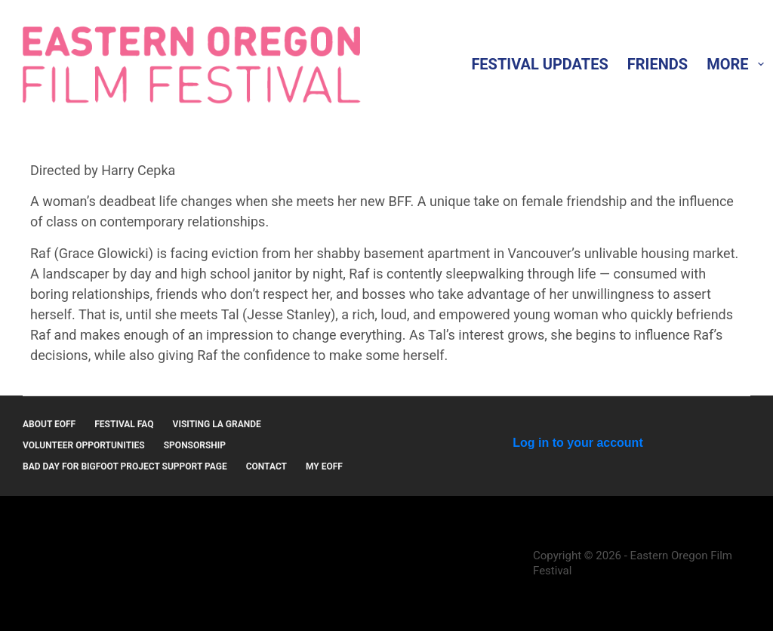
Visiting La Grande (217, 424)
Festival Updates (539, 64)
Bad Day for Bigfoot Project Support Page (125, 466)
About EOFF (49, 424)
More (738, 64)
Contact (266, 466)
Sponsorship (195, 445)
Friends (657, 64)
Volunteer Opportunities (84, 445)
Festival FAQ (123, 424)
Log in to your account (577, 442)
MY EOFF (324, 466)
